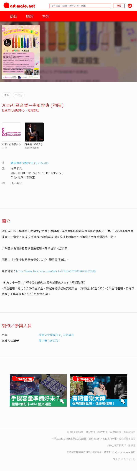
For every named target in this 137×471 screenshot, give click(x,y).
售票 (46, 16)
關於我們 (90, 431)
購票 (30, 16)
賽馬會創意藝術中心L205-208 (30, 163)
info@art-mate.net (121, 452)
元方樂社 (33, 110)
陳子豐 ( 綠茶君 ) (33, 144)
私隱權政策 (115, 431)
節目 (13, 16)
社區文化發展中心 (13, 110)
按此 (133, 445)
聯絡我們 (102, 431)
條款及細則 (129, 431)
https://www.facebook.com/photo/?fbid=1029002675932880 (56, 271)
